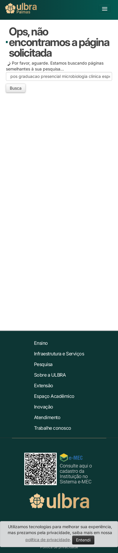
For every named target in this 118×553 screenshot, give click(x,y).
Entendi (83, 539)
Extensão (43, 385)
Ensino (41, 343)
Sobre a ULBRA (50, 375)
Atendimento (47, 417)
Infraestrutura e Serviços (59, 354)
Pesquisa (43, 364)
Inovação (43, 407)
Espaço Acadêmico (54, 396)
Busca (16, 88)
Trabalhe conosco (52, 428)
